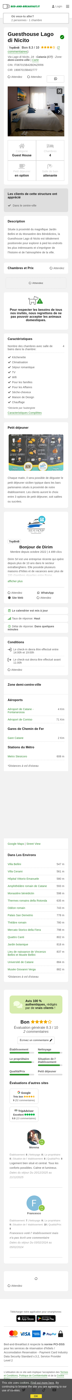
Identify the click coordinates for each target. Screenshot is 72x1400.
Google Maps (16, 843)
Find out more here (42, 1382)
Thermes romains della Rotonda (27, 900)
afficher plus (15, 581)
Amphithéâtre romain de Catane (27, 886)
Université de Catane (21, 962)
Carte (35, 59)
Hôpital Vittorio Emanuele (23, 878)
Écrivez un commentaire (36, 1040)
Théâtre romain (17, 922)
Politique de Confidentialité (33, 1375)
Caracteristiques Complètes (25, 412)
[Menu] (67, 6)
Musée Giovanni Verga (22, 969)
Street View (33, 843)
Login (57, 6)
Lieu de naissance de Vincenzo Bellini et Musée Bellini (27, 953)
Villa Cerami (15, 871)
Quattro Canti (16, 937)
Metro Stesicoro (17, 756)
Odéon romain (16, 907)
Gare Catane (15, 737)
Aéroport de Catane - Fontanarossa (21, 711)
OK (36, 1396)
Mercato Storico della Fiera (24, 929)
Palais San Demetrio (20, 915)
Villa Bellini (14, 864)
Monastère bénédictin (21, 893)
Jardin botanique (18, 944)
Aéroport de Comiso (20, 719)
